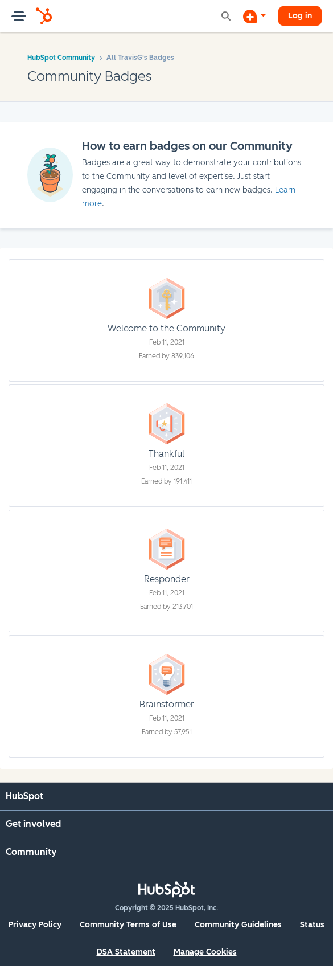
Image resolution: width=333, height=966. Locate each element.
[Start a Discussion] (254, 16)
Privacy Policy (35, 925)
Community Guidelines (238, 925)
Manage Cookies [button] (205, 952)
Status (312, 925)
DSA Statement (126, 952)
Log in (300, 16)
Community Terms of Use (128, 925)
